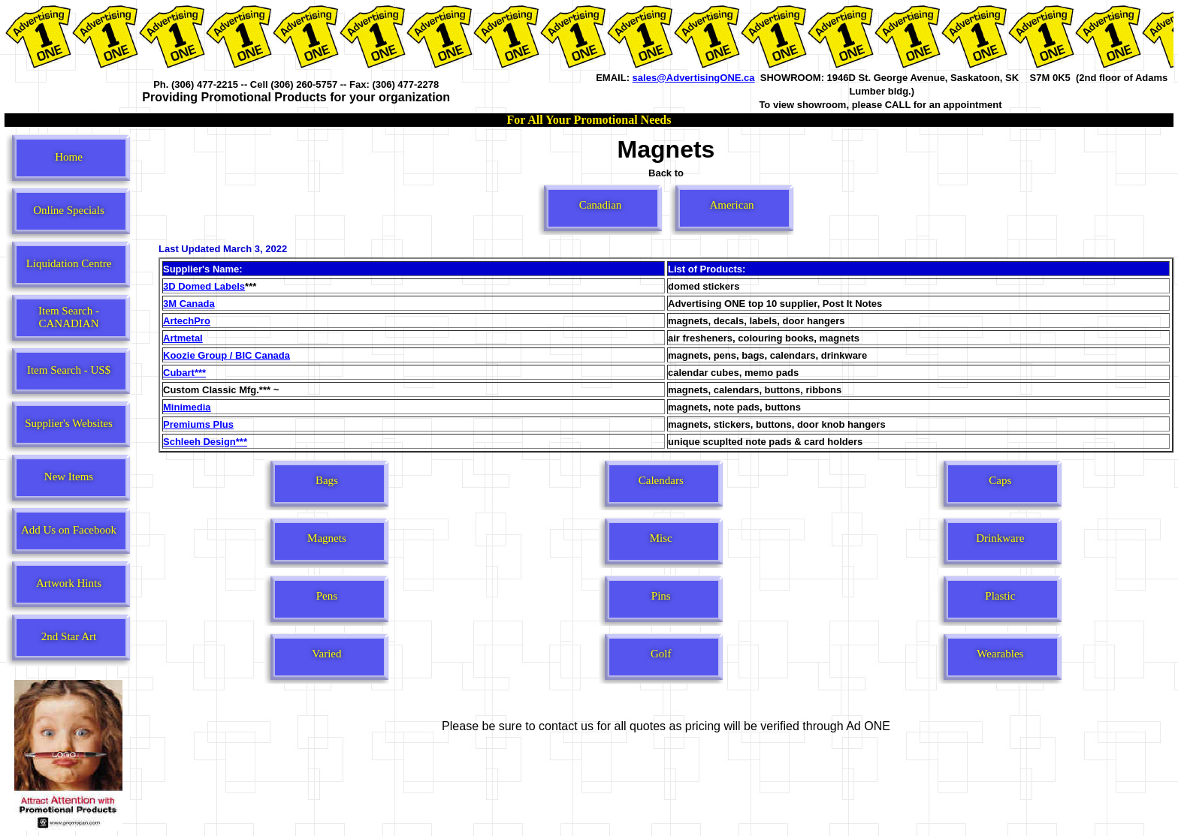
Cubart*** (184, 372)
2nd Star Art (68, 636)
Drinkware (1000, 538)
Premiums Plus (198, 424)
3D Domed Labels (204, 286)
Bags (327, 480)
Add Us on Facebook (68, 530)
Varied (326, 654)
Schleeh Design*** (205, 441)
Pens (326, 596)
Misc (661, 538)
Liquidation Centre (69, 263)
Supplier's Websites (69, 423)
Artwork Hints (68, 583)
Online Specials (68, 210)
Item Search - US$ (68, 370)
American (731, 205)
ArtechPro (186, 320)
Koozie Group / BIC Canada (226, 355)
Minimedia (187, 407)
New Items (68, 477)
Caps (1000, 480)
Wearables (1000, 654)
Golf (661, 654)
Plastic (1000, 596)
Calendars (661, 480)
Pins (661, 596)
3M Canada (189, 303)
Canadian (600, 205)
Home (69, 157)
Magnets (326, 538)
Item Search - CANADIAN (68, 317)
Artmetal (183, 338)
